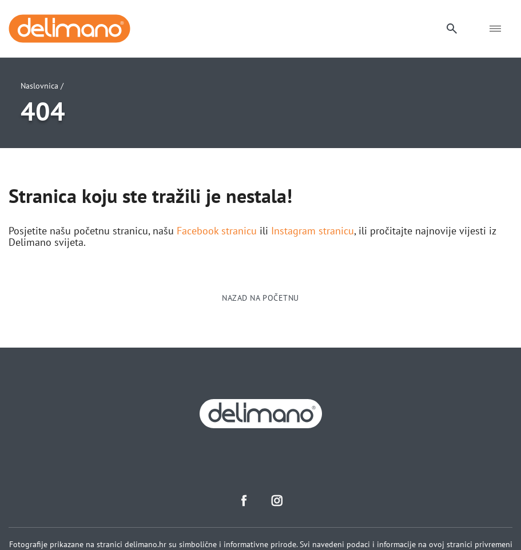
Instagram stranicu (312, 231)
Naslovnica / (42, 86)
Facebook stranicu (217, 231)
